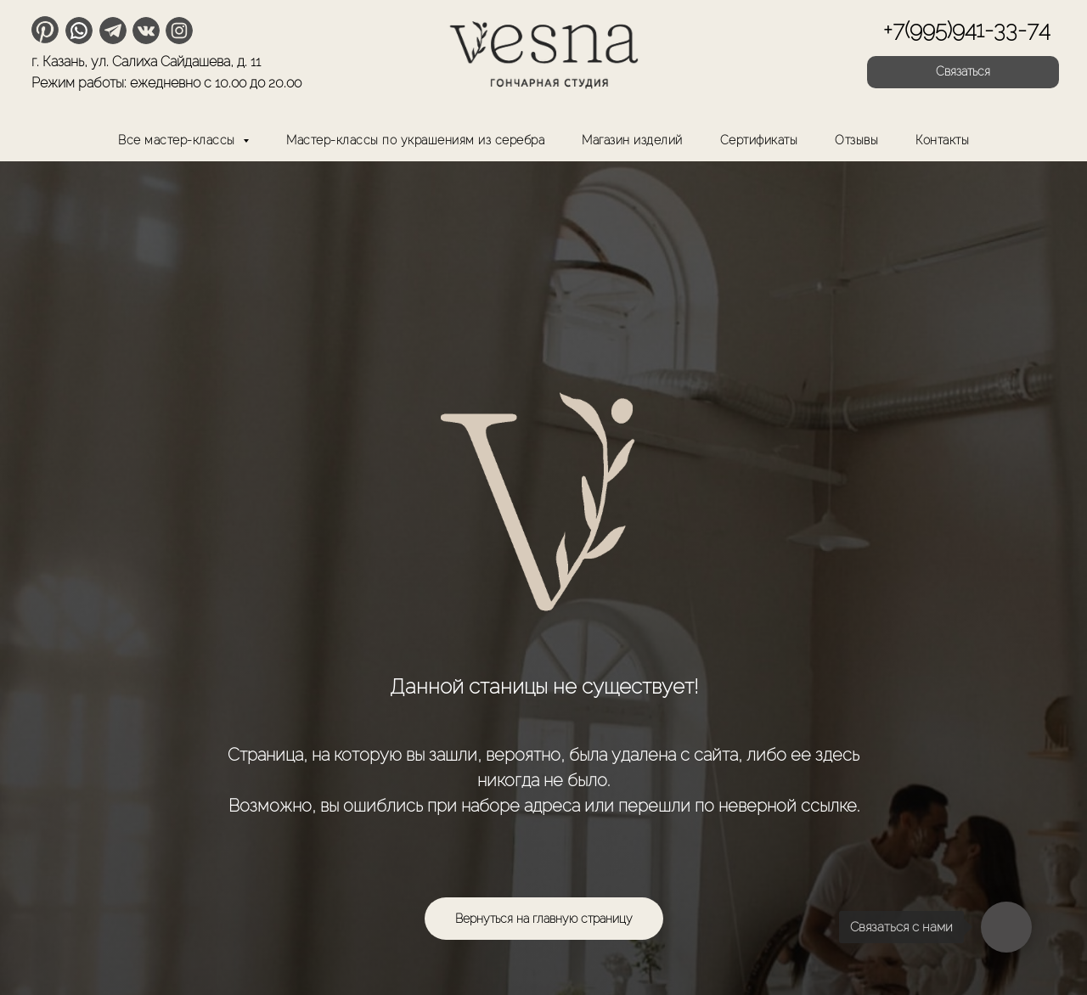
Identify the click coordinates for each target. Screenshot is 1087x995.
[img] (543, 51)
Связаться (963, 71)
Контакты (942, 140)
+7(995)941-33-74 (966, 29)
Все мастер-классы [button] (178, 140)
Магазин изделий (632, 140)
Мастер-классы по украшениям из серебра (415, 140)
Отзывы (856, 140)
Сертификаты (759, 140)
